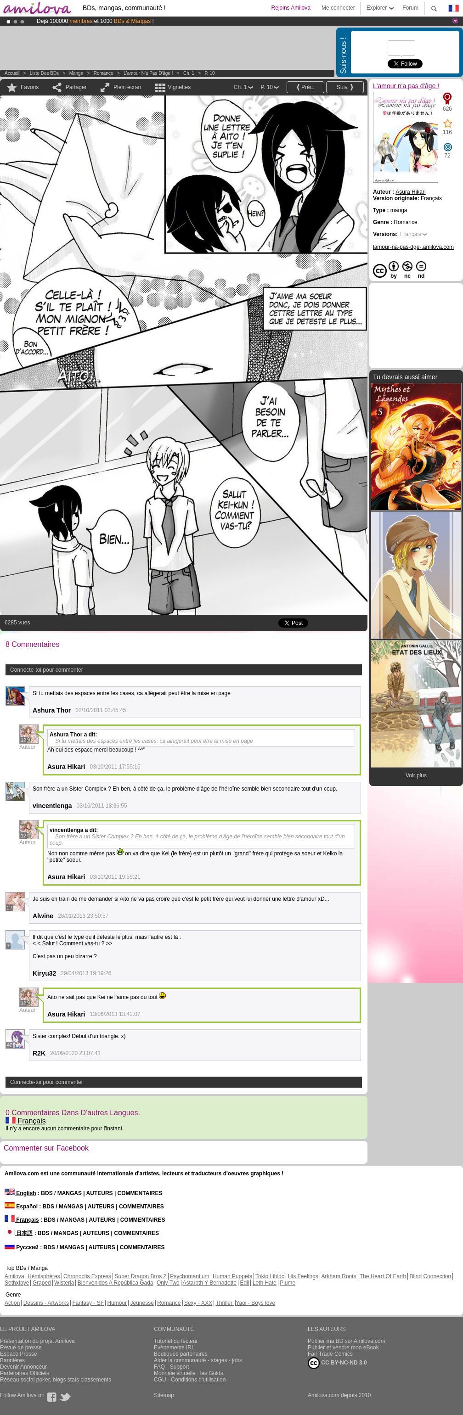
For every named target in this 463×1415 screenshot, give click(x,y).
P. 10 (209, 73)
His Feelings (303, 1276)
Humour (117, 1303)
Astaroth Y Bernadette (209, 1283)
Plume (287, 1283)
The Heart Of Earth (383, 1276)
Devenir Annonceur (23, 1367)
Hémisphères (44, 1276)
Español (21, 1206)
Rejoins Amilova (291, 8)
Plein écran (127, 87)
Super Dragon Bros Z (140, 1276)
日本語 (19, 1233)
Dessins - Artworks (46, 1303)
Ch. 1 (188, 73)
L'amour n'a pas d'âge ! (148, 73)
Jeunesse (141, 1303)
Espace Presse (18, 1354)
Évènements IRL (174, 1347)
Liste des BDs (44, 73)
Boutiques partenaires (181, 1354)
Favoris (30, 87)
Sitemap (164, 1395)
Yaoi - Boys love (255, 1303)
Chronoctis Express (87, 1276)
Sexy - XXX (198, 1303)
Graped (42, 1283)
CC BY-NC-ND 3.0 (337, 1363)
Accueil (12, 73)
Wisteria (64, 1283)
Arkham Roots (339, 1276)
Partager (76, 87)
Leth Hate (265, 1283)
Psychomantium (189, 1276)
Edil (244, 1283)
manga (76, 73)
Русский (22, 1247)
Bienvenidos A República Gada (115, 1283)
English (20, 1193)
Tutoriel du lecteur (176, 1341)
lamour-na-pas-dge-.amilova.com (413, 247)
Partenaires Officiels (24, 1373)
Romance (103, 73)
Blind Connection (430, 1276)
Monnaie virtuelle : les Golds (188, 1373)
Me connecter (338, 8)
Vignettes (179, 87)
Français (26, 1121)
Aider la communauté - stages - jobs (198, 1360)
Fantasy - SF (88, 1303)
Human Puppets (232, 1276)
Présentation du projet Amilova (37, 1341)
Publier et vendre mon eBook (343, 1347)
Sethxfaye (17, 1283)
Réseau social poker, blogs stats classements (55, 1379)
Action (12, 1303)
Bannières (12, 1360)
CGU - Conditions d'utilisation (190, 1379)
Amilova (14, 1276)
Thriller (224, 1303)
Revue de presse (21, 1347)
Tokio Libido (269, 1276)
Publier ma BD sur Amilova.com (346, 1341)
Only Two (168, 1283)
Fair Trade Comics (330, 1354)
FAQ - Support (171, 1367)
